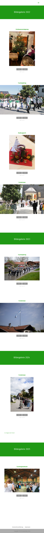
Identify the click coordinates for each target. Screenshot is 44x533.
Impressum (27, 527)
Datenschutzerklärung (17, 527)
